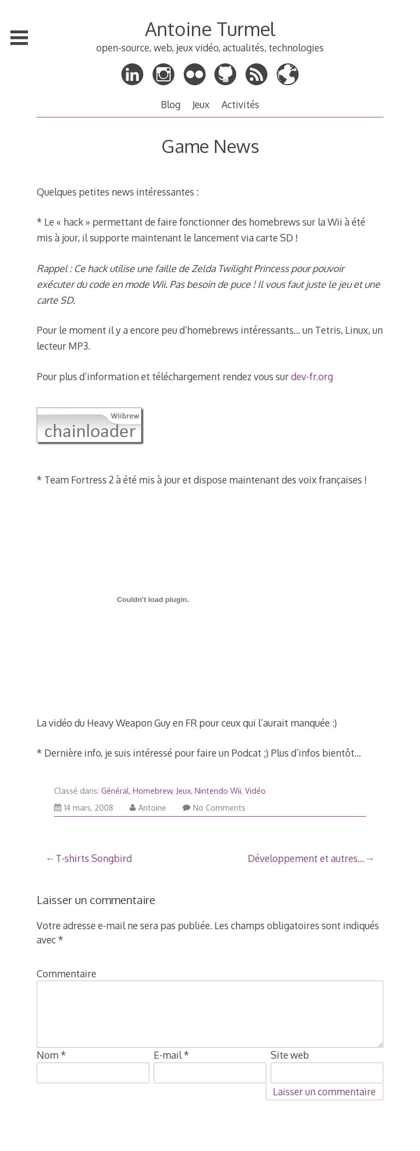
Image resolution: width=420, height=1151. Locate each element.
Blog (170, 104)
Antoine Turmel (210, 28)
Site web (290, 1055)
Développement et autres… (306, 858)
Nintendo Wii (218, 790)
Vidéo (255, 790)
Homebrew (152, 790)
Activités (240, 104)
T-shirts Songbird (94, 858)
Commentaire (66, 973)
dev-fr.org (312, 376)
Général (115, 790)
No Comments (214, 807)
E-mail (171, 1055)
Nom (51, 1055)
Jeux (200, 104)
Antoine (148, 807)
